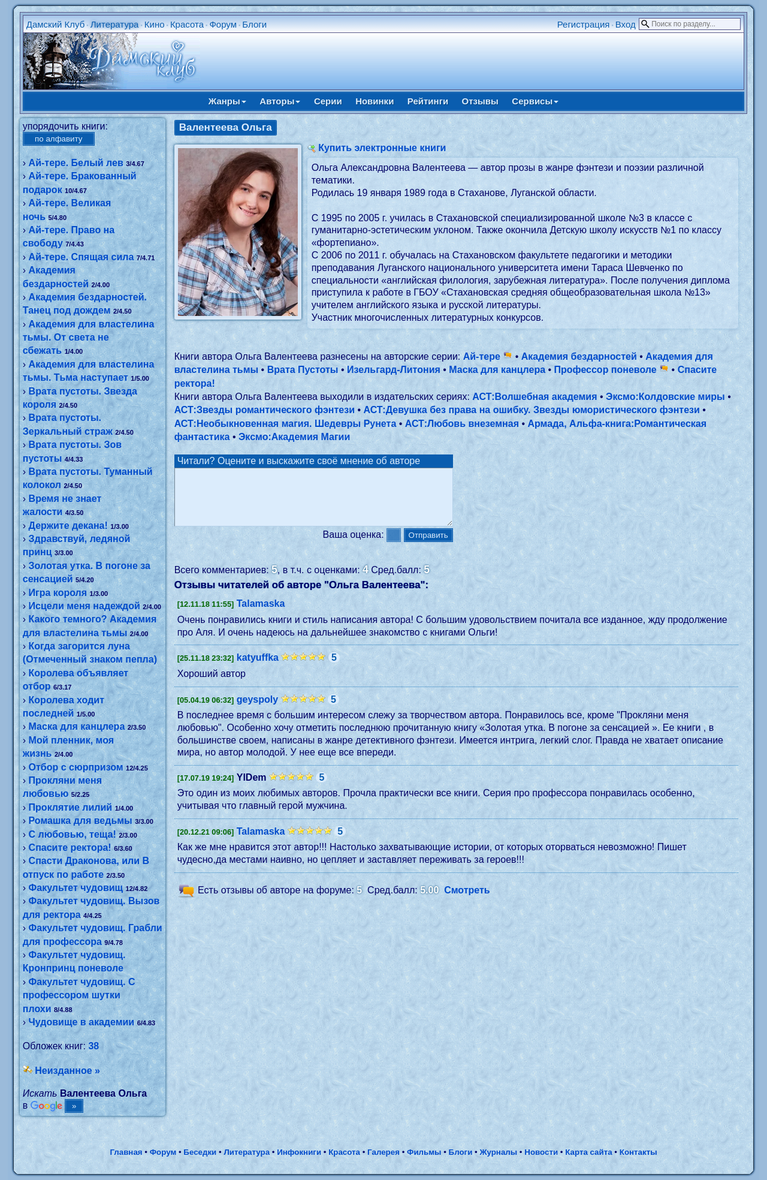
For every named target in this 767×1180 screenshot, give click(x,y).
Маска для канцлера (77, 726)
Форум (223, 24)
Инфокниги (299, 1152)
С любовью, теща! (72, 834)
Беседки (199, 1152)
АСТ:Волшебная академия (534, 397)
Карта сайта (588, 1152)
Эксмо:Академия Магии (294, 437)
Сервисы (535, 101)
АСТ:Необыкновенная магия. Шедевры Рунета (285, 424)
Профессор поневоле (611, 370)
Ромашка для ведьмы (80, 820)
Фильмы (424, 1152)
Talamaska (261, 614)
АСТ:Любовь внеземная (462, 424)
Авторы (279, 101)
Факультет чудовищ (76, 888)
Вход (625, 24)
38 (93, 1046)
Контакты (638, 1152)
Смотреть (467, 901)
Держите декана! (68, 525)
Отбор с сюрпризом (76, 767)
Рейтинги (427, 101)
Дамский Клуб (55, 24)
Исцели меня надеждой (84, 606)
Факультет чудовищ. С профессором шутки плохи (79, 995)
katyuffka (258, 668)
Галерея (383, 1152)
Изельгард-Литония (393, 370)
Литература (114, 24)
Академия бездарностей (579, 356)
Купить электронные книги (382, 148)
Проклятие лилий (71, 807)
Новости (541, 1152)
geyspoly (257, 710)
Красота (187, 24)
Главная (126, 1152)
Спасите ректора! (70, 847)
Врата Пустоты (303, 370)
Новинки (374, 101)
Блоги (254, 24)
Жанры (227, 101)
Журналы (498, 1152)
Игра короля (58, 593)
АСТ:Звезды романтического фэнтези (264, 410)
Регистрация (583, 24)
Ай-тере (488, 356)
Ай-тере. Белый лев (76, 163)
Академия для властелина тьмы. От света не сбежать (89, 337)
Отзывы (480, 101)
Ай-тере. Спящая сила (81, 257)
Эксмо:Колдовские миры (665, 397)
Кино (154, 24)
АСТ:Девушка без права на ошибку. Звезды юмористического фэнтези (531, 410)
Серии (328, 101)
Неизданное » (67, 1070)
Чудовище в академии (82, 1022)
